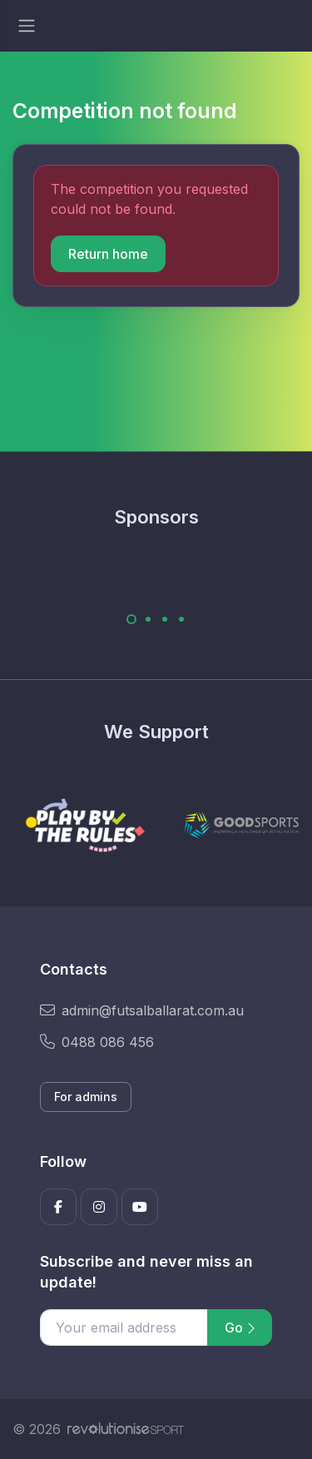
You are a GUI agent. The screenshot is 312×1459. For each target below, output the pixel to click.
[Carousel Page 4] (181, 619)
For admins (85, 1096)
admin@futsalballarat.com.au (142, 1010)
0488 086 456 (97, 1042)
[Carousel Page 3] (165, 619)
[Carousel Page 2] (148, 619)
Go (240, 1327)
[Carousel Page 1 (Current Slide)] (131, 619)
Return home (108, 254)
